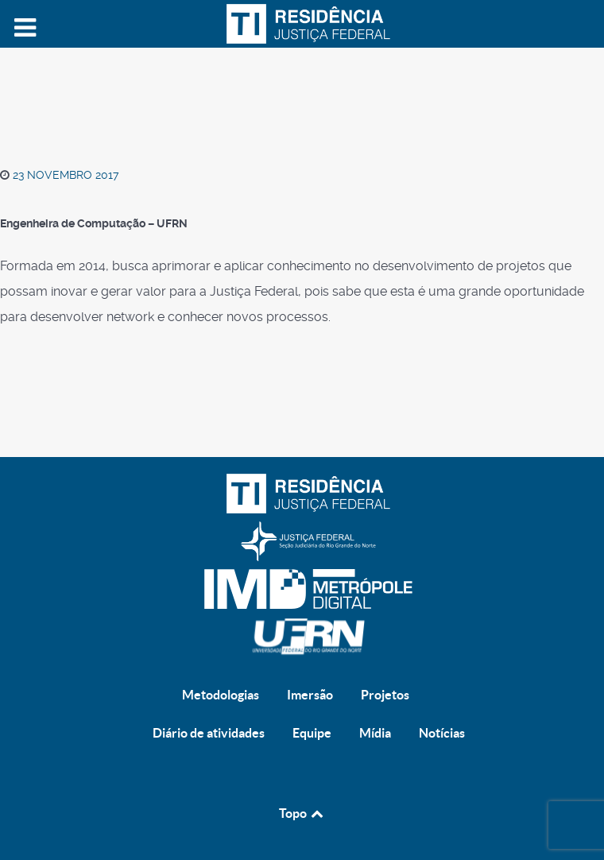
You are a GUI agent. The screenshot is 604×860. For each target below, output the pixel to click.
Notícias (442, 733)
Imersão (310, 695)
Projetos (385, 695)
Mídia (375, 733)
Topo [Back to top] (302, 813)
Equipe (311, 733)
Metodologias (220, 695)
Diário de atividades (209, 733)
